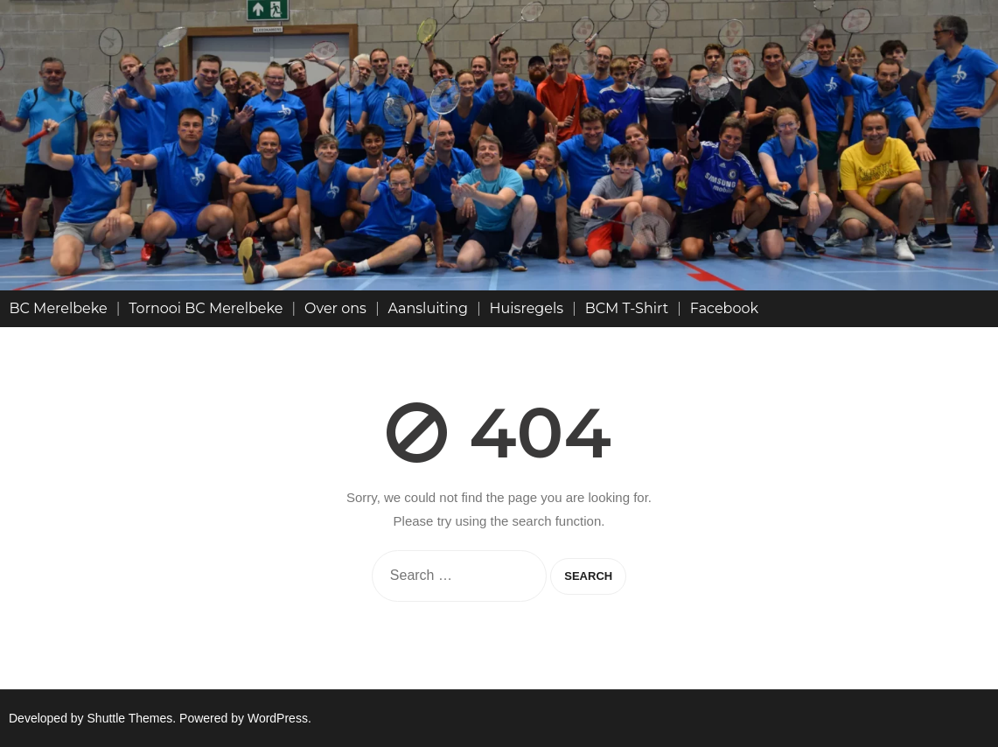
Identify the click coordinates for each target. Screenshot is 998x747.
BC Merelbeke (59, 308)
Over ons (335, 308)
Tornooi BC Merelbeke (206, 308)
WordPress (278, 718)
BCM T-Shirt (627, 308)
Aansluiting (428, 308)
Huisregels (527, 308)
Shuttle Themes (130, 718)
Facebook (724, 308)
